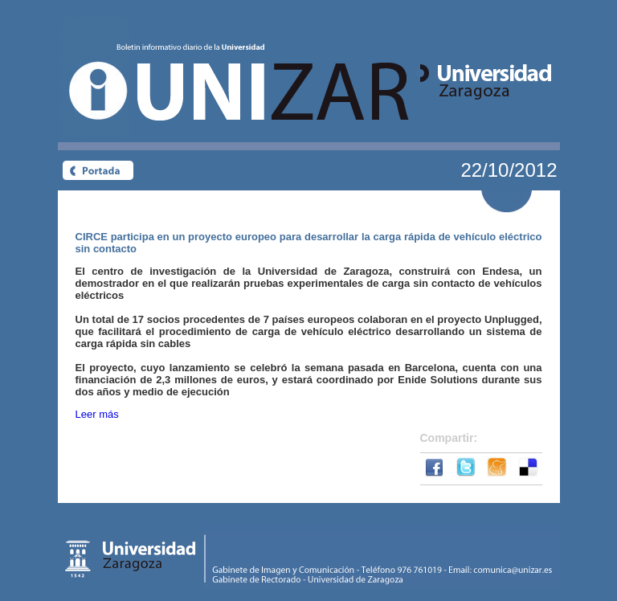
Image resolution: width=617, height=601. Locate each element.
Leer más (97, 414)
